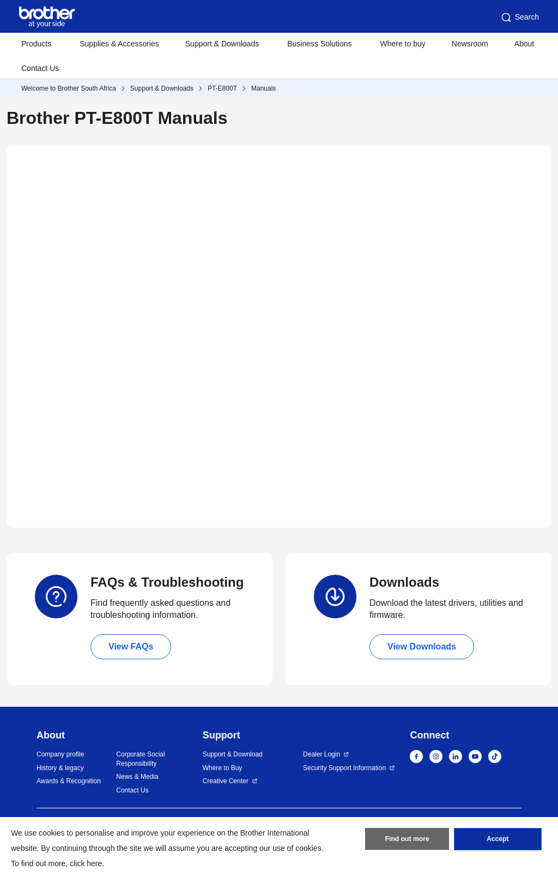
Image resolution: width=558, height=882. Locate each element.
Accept (497, 840)
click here (86, 863)
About (524, 43)
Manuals (263, 88)
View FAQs (130, 646)
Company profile (60, 754)
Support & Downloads (161, 88)
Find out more (407, 840)
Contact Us (40, 68)
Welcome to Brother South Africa (68, 88)
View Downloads (421, 646)
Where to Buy (222, 768)
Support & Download (233, 754)
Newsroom (470, 43)
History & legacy (60, 768)
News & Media (137, 776)
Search (519, 17)
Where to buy (403, 43)
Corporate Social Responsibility (140, 758)
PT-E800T (222, 88)
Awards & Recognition (69, 781)
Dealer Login (321, 754)
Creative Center (225, 781)
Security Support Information (344, 768)
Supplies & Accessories (119, 43)
